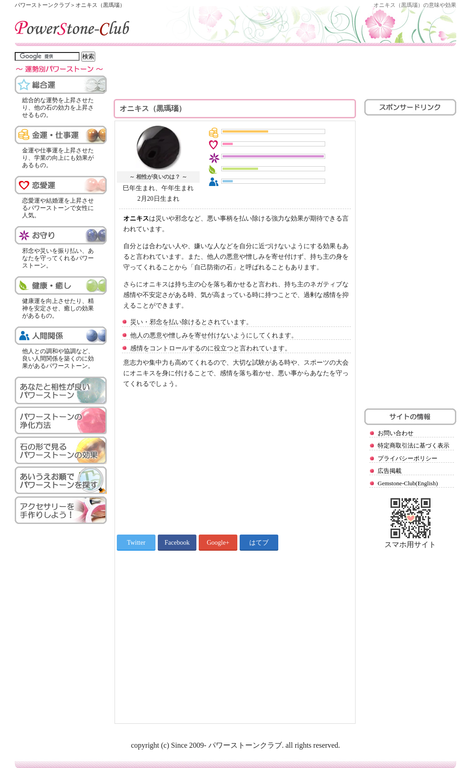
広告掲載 (390, 470)
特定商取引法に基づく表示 (413, 445)
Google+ (218, 542)
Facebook (177, 542)
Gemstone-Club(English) (408, 483)
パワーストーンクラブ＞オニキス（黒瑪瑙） (70, 5)
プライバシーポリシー (407, 458)
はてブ (259, 542)
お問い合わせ (396, 433)
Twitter (136, 542)
